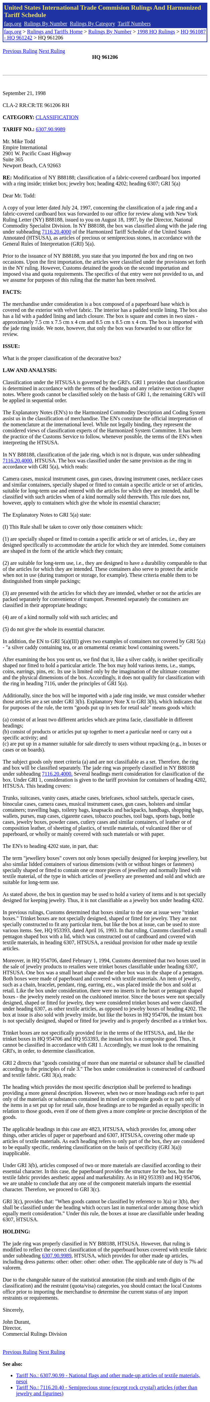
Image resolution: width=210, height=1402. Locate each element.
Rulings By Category (92, 23)
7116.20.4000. (57, 774)
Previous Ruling (20, 51)
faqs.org (12, 23)
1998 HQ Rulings (156, 31)
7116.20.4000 (56, 232)
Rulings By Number (45, 23)
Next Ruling (52, 51)
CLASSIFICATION (57, 117)
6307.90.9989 (50, 129)
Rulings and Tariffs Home (55, 31)
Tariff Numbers (134, 23)
